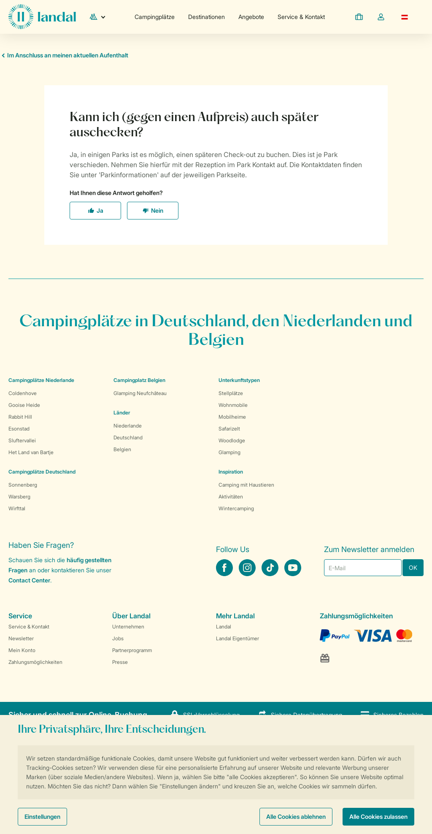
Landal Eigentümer (237, 638)
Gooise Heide (24, 405)
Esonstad (19, 428)
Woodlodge (232, 440)
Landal (223, 626)
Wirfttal (16, 508)
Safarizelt (229, 428)
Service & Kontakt (301, 16)
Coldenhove (22, 393)
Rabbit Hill (20, 417)
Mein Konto (21, 650)
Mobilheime (232, 417)
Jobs (118, 638)
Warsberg (19, 496)
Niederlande (127, 425)
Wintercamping (236, 508)
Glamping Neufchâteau (140, 393)
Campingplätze (155, 16)
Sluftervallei (22, 440)
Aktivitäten (231, 496)
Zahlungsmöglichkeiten (35, 662)
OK (413, 567)
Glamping (229, 452)
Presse (120, 662)
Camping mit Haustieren (246, 485)
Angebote (251, 16)
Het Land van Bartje (31, 452)
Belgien (122, 449)
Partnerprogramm (132, 650)
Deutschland (128, 437)
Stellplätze (231, 393)
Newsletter (21, 638)
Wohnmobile (233, 405)
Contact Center (29, 580)
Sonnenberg (22, 485)
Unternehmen (128, 626)
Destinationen (206, 16)
